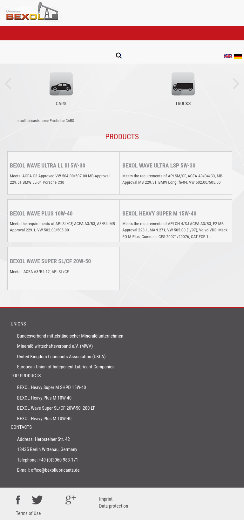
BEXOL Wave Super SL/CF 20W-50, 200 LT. (56, 408)
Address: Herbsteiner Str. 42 (43, 439)
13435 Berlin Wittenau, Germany (47, 449)
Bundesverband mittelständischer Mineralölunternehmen (70, 336)
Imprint (105, 499)
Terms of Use (28, 513)
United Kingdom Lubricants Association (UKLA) (61, 356)
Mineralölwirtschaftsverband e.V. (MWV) (55, 346)
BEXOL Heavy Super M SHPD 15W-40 (51, 387)
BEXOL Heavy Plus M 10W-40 (44, 398)
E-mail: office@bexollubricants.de (48, 470)
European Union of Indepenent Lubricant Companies (66, 367)
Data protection (113, 506)
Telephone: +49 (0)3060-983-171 (47, 460)
